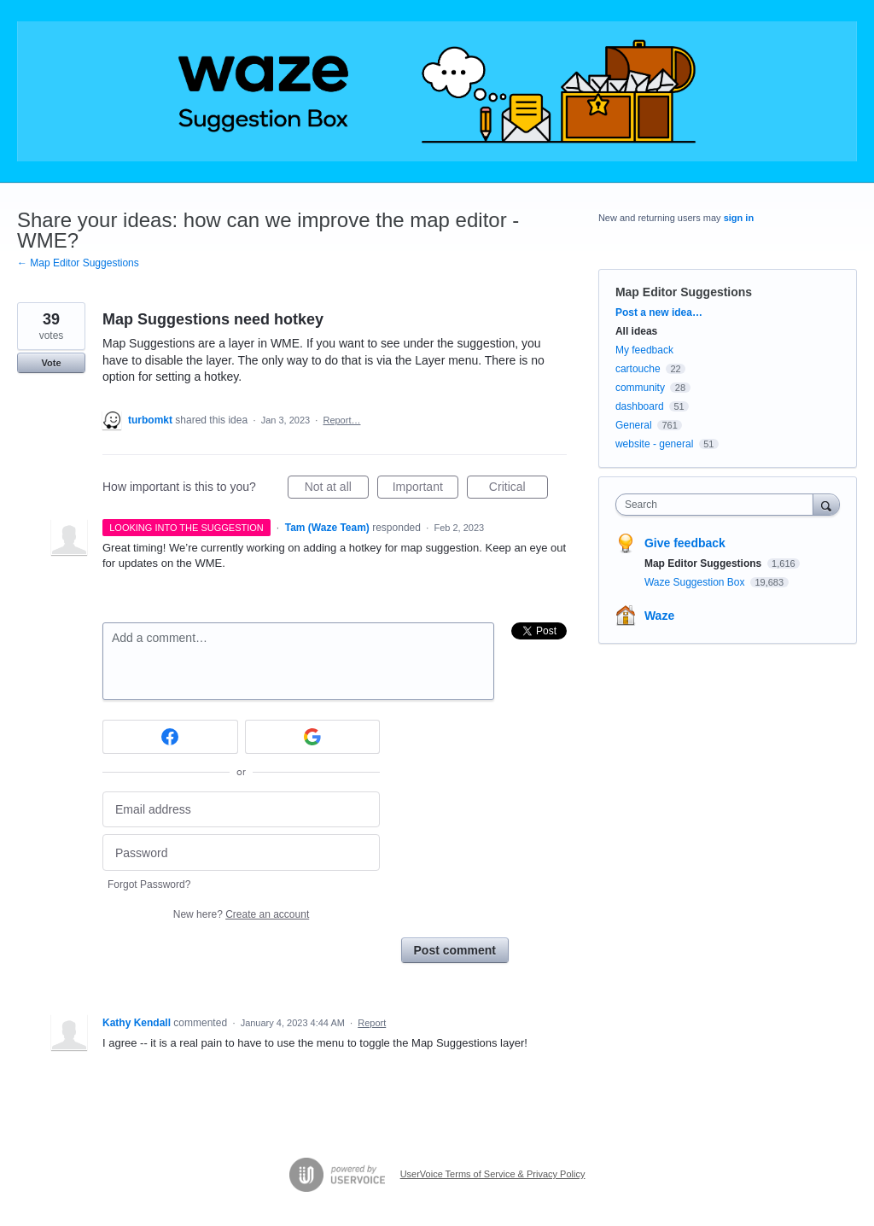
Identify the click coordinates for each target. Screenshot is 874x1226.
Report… (341, 420)
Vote (51, 363)
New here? (241, 914)
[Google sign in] (313, 737)
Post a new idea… (658, 312)
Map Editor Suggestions (683, 292)
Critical (518, 489)
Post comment (455, 950)
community (640, 388)
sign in (739, 218)
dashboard (639, 406)
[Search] (826, 504)
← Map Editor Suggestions (78, 263)
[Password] (241, 852)
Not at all (337, 489)
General (633, 425)
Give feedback (684, 543)
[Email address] (241, 809)
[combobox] (718, 505)
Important (425, 489)
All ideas (636, 331)
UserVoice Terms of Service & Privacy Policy (493, 1174)
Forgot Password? (149, 884)
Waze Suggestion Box (696, 582)
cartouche (638, 369)
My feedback (644, 350)
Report (372, 1023)
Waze (659, 615)
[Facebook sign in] (170, 737)
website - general (654, 444)
